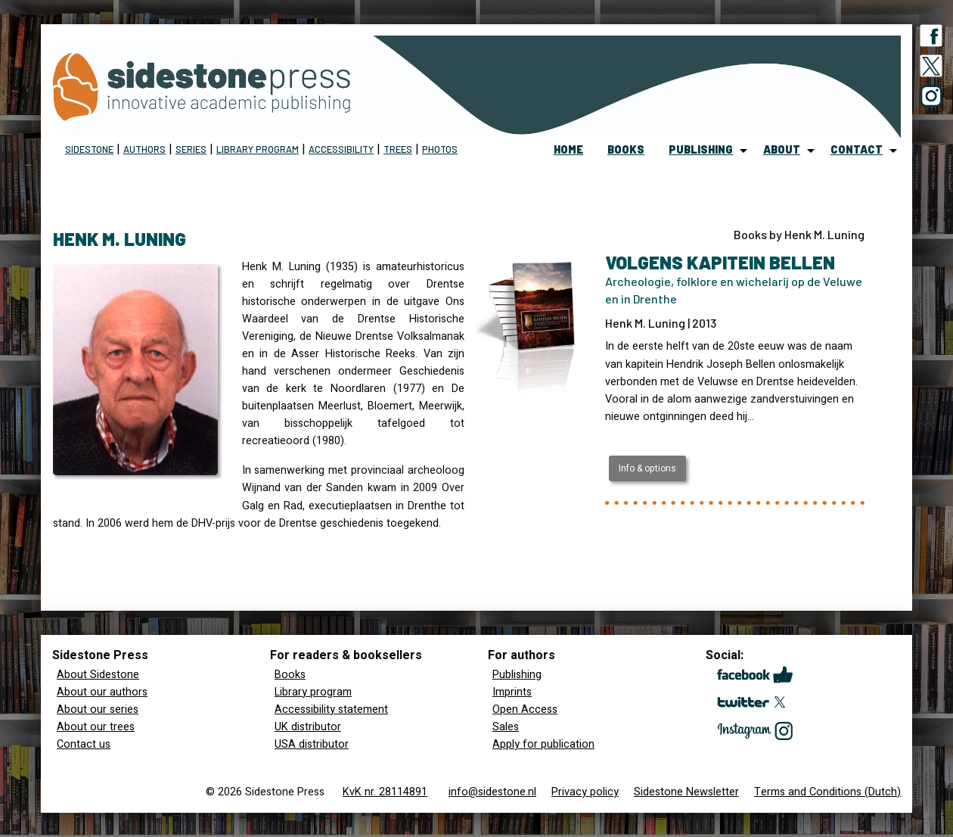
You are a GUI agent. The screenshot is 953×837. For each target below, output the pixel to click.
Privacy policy (585, 792)
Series (190, 149)
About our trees (96, 727)
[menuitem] (568, 150)
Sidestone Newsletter (686, 792)
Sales (505, 727)
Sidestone (89, 149)
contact (856, 149)
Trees (397, 149)
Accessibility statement (331, 709)
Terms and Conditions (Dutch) (827, 792)
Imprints (512, 692)
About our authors (102, 692)
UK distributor (308, 727)
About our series (97, 709)
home (568, 149)
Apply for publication (543, 744)
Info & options (647, 468)
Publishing (517, 675)
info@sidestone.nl (492, 792)
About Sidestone (98, 675)
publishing (701, 149)
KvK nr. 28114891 (385, 792)
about (781, 149)
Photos (440, 149)
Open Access (524, 709)
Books (290, 675)
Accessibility (341, 149)
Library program (257, 149)
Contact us (83, 744)
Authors (144, 149)
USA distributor (312, 744)
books (625, 149)
